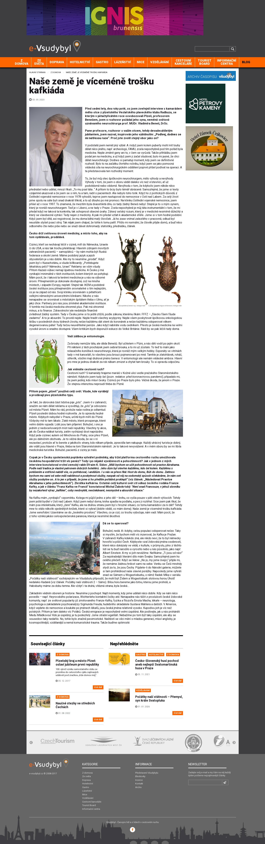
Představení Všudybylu (146, 772)
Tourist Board (204, 62)
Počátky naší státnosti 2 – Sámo (85, 582)
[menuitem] (21, 62)
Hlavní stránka (37, 72)
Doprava (57, 62)
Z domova (21, 62)
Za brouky (73, 343)
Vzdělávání (159, 62)
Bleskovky (140, 776)
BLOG (246, 62)
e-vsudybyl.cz (36, 773)
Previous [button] (31, 742)
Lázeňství (122, 62)
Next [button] (234, 742)
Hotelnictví (80, 62)
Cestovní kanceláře (183, 62)
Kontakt (139, 783)
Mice (140, 62)
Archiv (138, 787)
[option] (57, 741)
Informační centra (226, 62)
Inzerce (139, 780)
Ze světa (39, 62)
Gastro (102, 62)
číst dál (98, 687)
